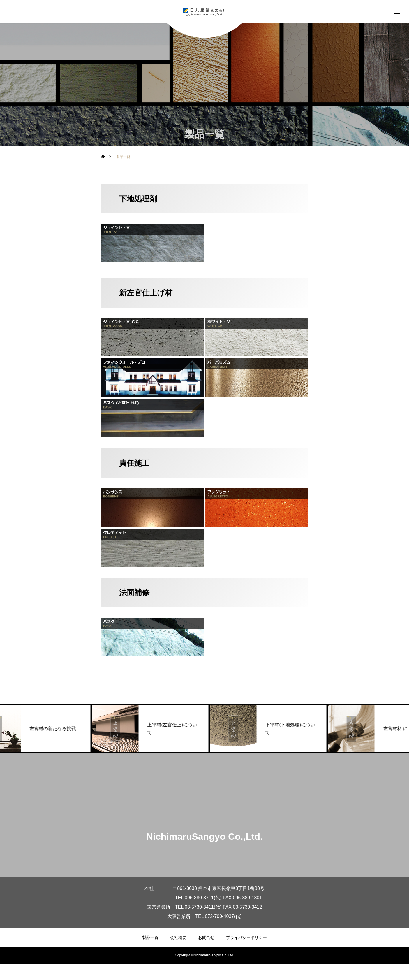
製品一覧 (150, 937)
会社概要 (178, 937)
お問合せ (206, 937)
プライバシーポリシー (246, 937)
